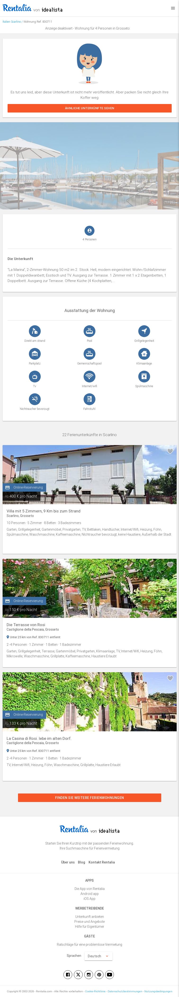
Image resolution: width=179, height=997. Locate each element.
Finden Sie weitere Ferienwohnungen (89, 798)
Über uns (68, 862)
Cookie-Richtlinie (95, 991)
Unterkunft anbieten (89, 917)
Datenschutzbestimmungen (125, 991)
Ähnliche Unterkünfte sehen (89, 108)
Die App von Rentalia (90, 889)
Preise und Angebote (89, 921)
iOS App (89, 899)
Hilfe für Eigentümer (89, 926)
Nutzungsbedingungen (158, 991)
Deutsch (98, 956)
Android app (90, 894)
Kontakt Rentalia (102, 862)
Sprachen (74, 956)
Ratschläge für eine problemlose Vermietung (89, 944)
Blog (81, 862)
